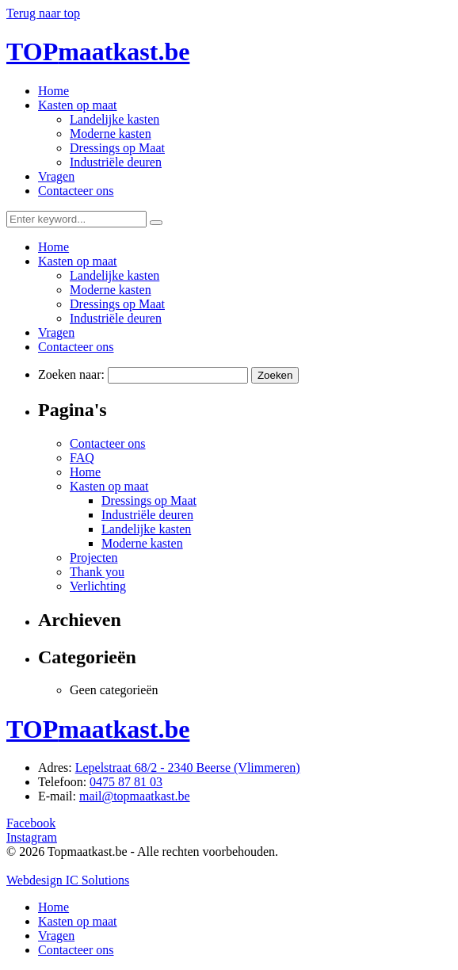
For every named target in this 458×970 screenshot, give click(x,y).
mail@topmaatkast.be (134, 796)
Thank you (97, 572)
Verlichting (98, 586)
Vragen (56, 176)
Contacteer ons (76, 190)
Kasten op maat (77, 105)
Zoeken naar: (71, 374)
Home (53, 90)
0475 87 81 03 (126, 782)
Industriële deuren (116, 162)
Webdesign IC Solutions (67, 880)
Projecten (93, 557)
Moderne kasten (110, 133)
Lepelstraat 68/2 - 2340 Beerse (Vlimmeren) (187, 767)
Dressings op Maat (117, 148)
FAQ (82, 457)
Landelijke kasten (114, 119)
